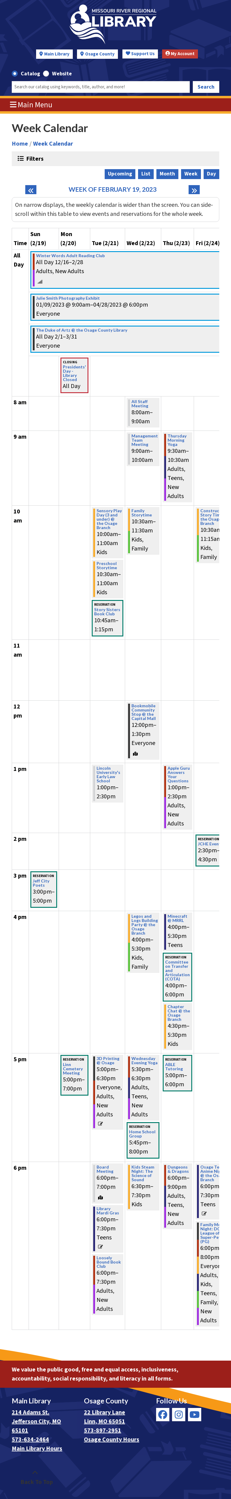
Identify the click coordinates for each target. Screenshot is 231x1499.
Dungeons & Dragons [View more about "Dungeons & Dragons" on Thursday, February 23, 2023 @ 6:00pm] (178, 1169)
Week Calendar (53, 144)
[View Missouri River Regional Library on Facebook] (162, 1414)
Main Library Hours (37, 1448)
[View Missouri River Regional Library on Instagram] (178, 1414)
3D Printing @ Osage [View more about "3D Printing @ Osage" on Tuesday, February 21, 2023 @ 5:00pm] (108, 1060)
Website (62, 73)
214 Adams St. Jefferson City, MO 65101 (36, 1421)
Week (191, 174)
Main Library (56, 54)
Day (211, 174)
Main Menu (31, 105)
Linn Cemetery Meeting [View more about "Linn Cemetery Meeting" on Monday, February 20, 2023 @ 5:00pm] (73, 1068)
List (145, 174)
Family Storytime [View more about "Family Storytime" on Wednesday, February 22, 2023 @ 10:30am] (141, 513)
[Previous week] (30, 189)
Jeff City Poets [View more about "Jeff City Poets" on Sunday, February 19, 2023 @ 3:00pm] (41, 883)
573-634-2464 (30, 1439)
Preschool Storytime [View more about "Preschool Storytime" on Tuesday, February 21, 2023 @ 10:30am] (107, 565)
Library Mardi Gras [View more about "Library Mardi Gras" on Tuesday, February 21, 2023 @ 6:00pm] (108, 1211)
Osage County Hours (111, 1439)
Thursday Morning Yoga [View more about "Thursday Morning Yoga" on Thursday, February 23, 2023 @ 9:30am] (177, 440)
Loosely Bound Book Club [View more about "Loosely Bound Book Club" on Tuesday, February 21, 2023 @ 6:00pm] (109, 1262)
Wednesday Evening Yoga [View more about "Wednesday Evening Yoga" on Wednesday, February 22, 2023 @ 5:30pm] (144, 1060)
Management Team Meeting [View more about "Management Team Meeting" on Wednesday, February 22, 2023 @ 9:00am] (144, 440)
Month (167, 174)
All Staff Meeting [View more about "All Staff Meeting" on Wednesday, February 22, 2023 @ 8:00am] (139, 403)
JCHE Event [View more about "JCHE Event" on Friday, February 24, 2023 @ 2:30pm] (209, 844)
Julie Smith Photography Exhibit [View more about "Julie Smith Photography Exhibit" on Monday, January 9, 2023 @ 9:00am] (68, 298)
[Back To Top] (35, 1477)
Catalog (30, 73)
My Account (180, 54)
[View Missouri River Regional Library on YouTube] (194, 1414)
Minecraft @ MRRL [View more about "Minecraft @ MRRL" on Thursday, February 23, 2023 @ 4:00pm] (177, 918)
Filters (34, 158)
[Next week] (194, 189)
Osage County (100, 54)
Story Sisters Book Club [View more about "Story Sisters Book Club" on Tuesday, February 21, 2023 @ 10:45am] (107, 611)
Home (20, 144)
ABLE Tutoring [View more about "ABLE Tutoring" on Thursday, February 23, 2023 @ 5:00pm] (174, 1066)
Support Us (140, 54)
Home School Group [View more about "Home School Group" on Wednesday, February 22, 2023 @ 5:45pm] (142, 1134)
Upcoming (120, 174)
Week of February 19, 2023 (112, 189)
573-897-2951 (102, 1430)
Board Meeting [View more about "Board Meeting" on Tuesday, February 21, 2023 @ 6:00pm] (105, 1169)
